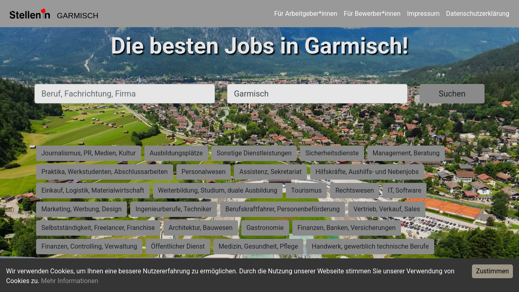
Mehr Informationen (69, 281)
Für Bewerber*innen (372, 13)
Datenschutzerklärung (477, 13)
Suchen (452, 94)
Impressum (423, 13)
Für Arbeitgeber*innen (305, 13)
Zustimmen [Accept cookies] (492, 271)
